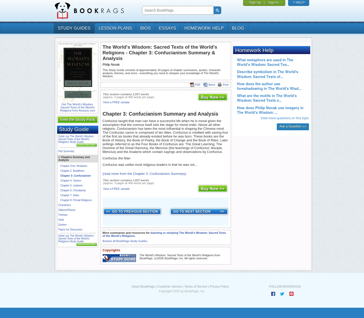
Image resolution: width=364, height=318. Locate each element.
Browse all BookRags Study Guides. (125, 241)
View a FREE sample (116, 102)
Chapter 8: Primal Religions (76, 200)
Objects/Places (67, 210)
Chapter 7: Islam (69, 195)
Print (223, 84)
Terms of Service (195, 286)
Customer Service (169, 286)
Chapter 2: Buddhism (72, 170)
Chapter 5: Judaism (71, 185)
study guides (74, 28)
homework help (204, 28)
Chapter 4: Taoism (70, 180)
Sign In (273, 2)
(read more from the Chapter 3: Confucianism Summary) (144, 174)
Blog (238, 28)
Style (61, 219)
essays (167, 28)
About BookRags (143, 286)
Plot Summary (66, 151)
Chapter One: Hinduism (73, 166)
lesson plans (115, 28)
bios (145, 28)
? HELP (299, 2)
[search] (177, 10)
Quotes (62, 224)
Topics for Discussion (70, 229)
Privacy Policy (219, 286)
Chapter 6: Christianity (73, 190)
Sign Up (255, 2)
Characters (64, 205)
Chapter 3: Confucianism (75, 175)
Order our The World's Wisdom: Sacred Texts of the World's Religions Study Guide (76, 139)
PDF (195, 84)
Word (209, 84)
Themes (63, 214)
